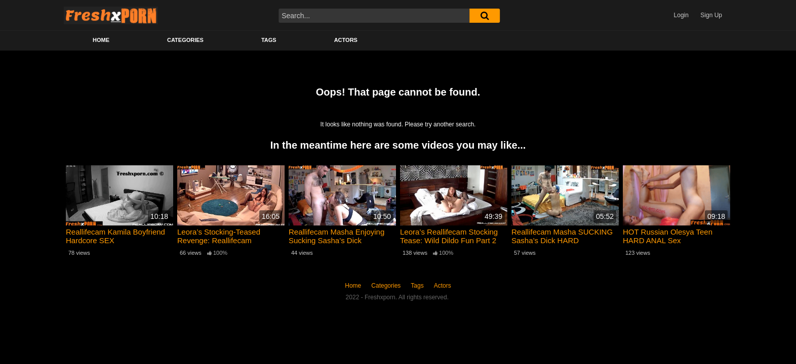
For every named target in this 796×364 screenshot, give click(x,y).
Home (101, 40)
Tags (268, 40)
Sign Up (711, 15)
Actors (345, 40)
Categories (185, 40)
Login (681, 15)
